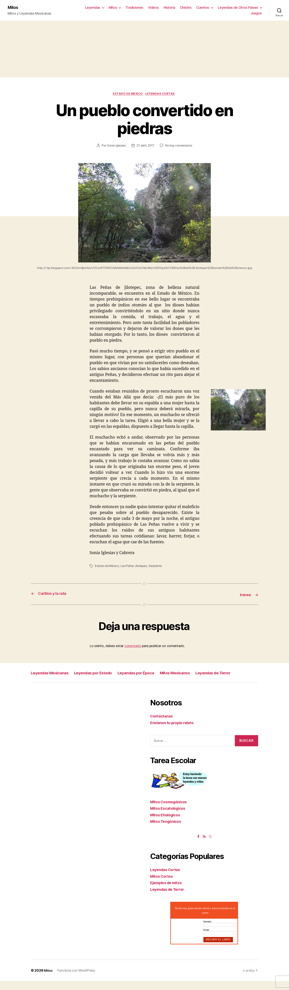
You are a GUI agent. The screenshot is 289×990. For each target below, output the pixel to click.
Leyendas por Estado (103, 673)
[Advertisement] (144, 49)
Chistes (186, 8)
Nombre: (207, 930)
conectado (132, 646)
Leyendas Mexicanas (53, 673)
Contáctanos (162, 725)
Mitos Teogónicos (167, 830)
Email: (206, 939)
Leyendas (92, 8)
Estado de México (127, 94)
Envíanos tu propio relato (173, 731)
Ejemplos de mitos (167, 891)
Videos (153, 8)
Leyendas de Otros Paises (238, 8)
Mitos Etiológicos (166, 823)
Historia (169, 8)
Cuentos (202, 8)
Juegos (256, 13)
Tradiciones (134, 8)
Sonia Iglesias (115, 146)
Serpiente (158, 567)
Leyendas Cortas (162, 94)
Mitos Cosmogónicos (170, 810)
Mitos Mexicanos (199, 673)
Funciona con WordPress (76, 979)
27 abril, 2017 (145, 146)
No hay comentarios (179, 146)
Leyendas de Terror (51, 682)
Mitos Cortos (162, 885)
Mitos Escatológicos (169, 817)
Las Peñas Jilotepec (135, 567)
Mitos (14, 7)
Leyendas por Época (153, 673)
